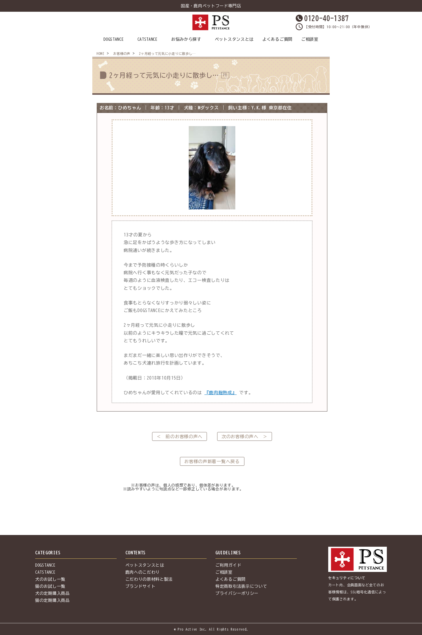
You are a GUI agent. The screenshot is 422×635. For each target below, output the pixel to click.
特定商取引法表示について (241, 586)
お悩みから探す (186, 39)
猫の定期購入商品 (52, 600)
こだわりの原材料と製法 (149, 579)
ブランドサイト (140, 586)
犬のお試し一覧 (50, 579)
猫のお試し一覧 (50, 586)
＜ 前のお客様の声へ (179, 436)
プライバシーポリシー (236, 593)
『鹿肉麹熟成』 (221, 392)
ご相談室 (310, 39)
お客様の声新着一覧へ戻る (211, 461)
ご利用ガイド (228, 565)
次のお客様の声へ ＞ (245, 436)
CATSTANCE (147, 39)
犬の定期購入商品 (52, 593)
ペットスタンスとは (234, 39)
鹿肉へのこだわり (142, 572)
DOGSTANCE (113, 39)
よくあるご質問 (277, 39)
